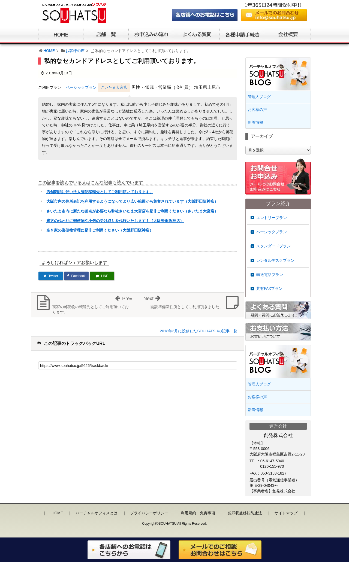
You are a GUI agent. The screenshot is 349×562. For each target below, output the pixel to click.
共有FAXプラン (269, 288)
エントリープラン (271, 217)
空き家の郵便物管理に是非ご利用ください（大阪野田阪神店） (99, 230)
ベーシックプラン (81, 87)
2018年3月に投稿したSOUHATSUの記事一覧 (198, 331)
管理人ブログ (259, 97)
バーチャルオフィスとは (97, 513)
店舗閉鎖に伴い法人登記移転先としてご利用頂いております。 (99, 192)
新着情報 (255, 122)
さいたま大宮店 (114, 87)
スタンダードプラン (273, 246)
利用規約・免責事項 (198, 513)
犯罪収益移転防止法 (245, 513)
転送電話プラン (269, 274)
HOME (49, 50)
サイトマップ (286, 513)
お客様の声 (75, 50)
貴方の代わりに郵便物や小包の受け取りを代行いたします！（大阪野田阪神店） (115, 220)
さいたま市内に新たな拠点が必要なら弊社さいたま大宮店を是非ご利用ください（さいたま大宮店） (132, 211)
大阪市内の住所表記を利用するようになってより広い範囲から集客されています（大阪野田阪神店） (132, 201)
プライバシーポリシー (149, 513)
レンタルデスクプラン (275, 260)
